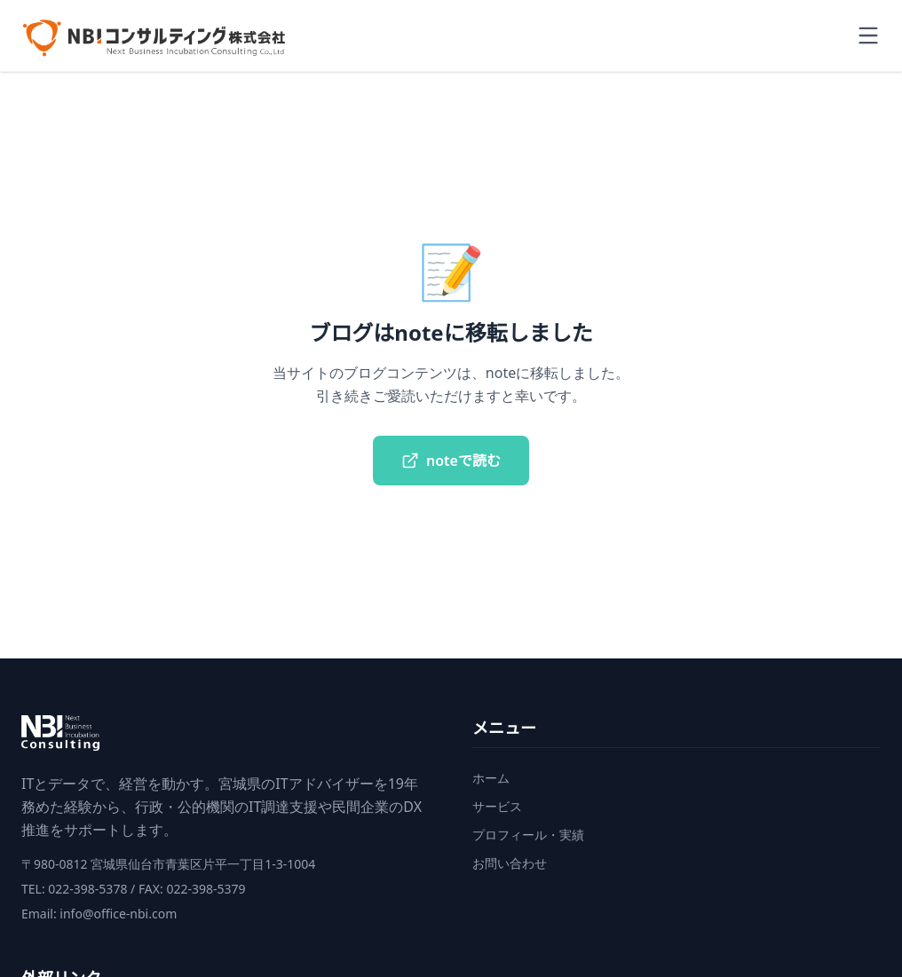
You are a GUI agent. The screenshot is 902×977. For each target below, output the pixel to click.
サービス (497, 806)
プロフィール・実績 (528, 834)
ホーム (491, 777)
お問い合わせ (509, 863)
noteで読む (451, 460)
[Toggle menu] (868, 35)
